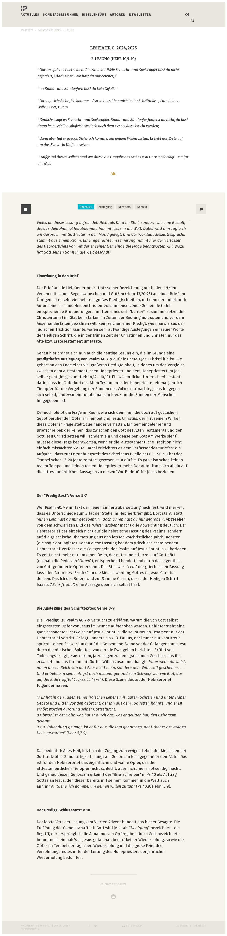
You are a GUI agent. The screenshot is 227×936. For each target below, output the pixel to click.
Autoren (118, 14)
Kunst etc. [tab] (124, 207)
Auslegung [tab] (105, 207)
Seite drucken (134, 925)
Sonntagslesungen (61, 14)
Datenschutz (183, 925)
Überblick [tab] (86, 207)
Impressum (200, 925)
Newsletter (140, 14)
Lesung (70, 30)
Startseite (27, 30)
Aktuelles (30, 14)
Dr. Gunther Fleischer (113, 884)
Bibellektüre (94, 14)
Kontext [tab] (142, 207)
